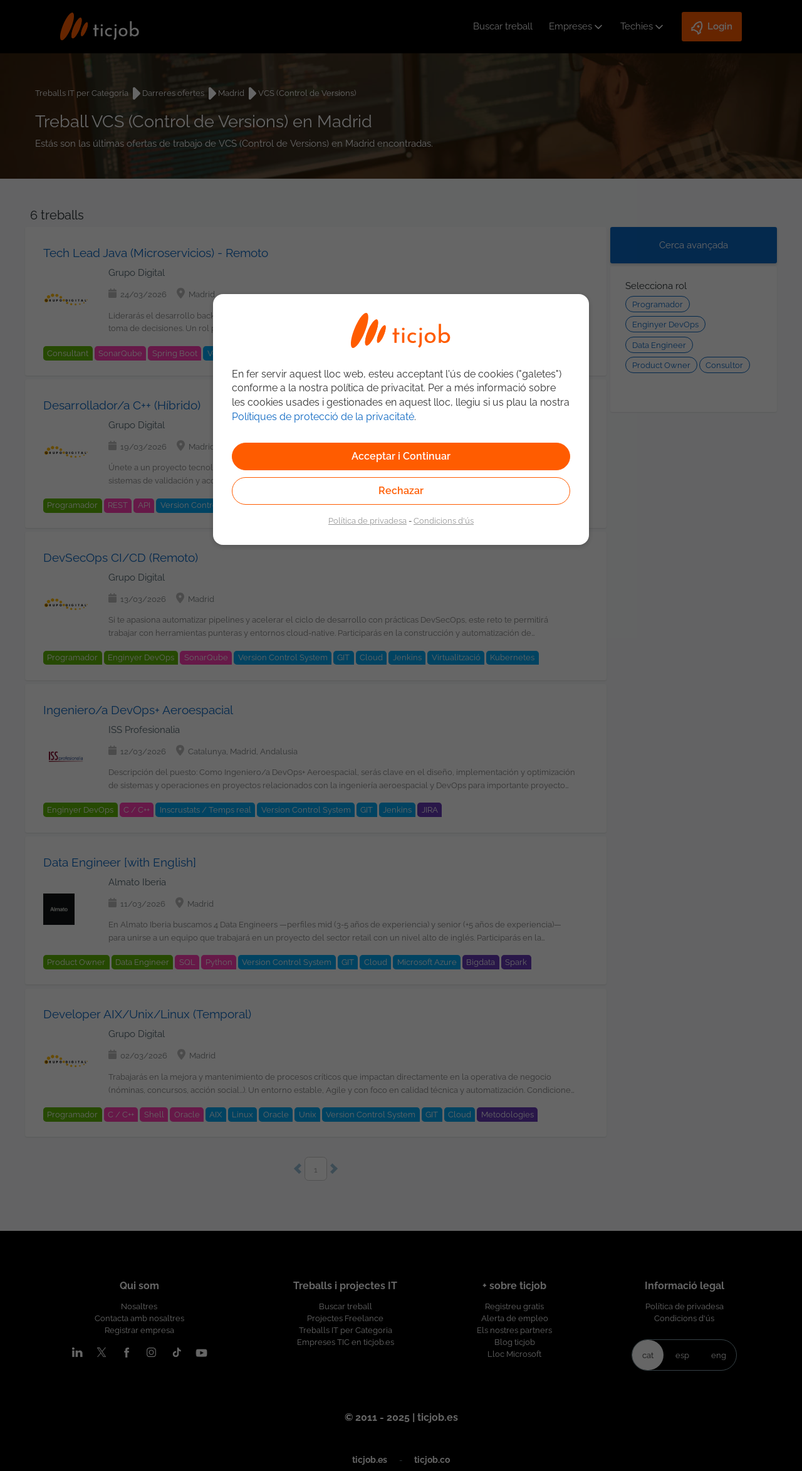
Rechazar (401, 491)
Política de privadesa (367, 520)
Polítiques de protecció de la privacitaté (323, 417)
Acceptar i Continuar (401, 456)
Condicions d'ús (444, 520)
